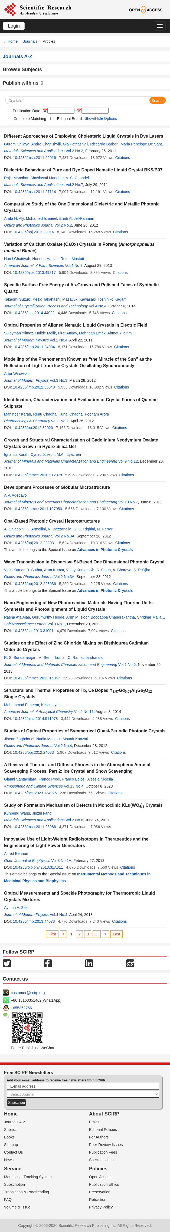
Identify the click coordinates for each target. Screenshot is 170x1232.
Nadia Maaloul (48, 739)
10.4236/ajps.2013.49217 (34, 272)
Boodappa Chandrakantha (113, 617)
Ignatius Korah (16, 454)
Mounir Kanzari (75, 739)
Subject (10, 1129)
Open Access (100, 1177)
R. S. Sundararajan (20, 657)
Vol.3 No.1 (56, 624)
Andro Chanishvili (46, 144)
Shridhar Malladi (150, 617)
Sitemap (11, 1145)
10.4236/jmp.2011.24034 (34, 347)
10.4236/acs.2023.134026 (35, 793)
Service (12, 1168)
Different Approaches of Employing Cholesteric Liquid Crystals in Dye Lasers (83, 136)
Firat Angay (67, 333)
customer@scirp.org (28, 993)
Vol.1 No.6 (127, 664)
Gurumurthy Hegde (48, 617)
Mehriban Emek (92, 333)
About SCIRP (104, 1114)
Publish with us (23, 83)
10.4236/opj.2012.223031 (34, 543)
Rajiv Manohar (16, 178)
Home (13, 41)
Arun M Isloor (77, 617)
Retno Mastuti (72, 259)
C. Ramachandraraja (85, 657)
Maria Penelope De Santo (142, 144)
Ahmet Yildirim (119, 333)
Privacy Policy (101, 1207)
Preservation (99, 1192)
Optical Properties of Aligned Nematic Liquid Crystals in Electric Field (75, 325)
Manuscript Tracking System (28, 1177)
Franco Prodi (49, 779)
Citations (122, 157)
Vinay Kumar (76, 570)
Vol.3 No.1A (61, 860)
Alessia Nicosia (100, 779)
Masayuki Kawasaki (79, 299)
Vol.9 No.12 (128, 461)
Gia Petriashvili (75, 144)
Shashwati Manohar (47, 178)
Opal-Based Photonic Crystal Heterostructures (52, 521)
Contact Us (13, 1152)
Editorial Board (69, 119)
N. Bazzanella (59, 529)
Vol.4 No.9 (74, 265)
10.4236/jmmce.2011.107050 (37, 509)
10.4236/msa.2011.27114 (34, 192)
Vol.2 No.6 (74, 820)
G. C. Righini (84, 529)
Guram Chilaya (16, 144)
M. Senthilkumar (52, 657)
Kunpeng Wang (17, 813)
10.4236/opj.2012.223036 (34, 584)
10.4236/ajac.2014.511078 (35, 718)
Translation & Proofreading (26, 1192)
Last (116, 934)
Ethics (94, 1122)
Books (9, 1137)
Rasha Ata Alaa (17, 617)
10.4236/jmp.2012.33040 (34, 387)
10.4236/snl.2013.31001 (33, 631)
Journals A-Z (14, 1122)
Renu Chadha (44, 414)
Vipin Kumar (14, 570)
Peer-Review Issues (106, 1145)
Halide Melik (45, 333)
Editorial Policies (103, 1129)
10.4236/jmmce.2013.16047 (36, 678)
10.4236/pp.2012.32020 (33, 428)
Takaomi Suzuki (17, 299)
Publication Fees (103, 1152)
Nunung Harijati (45, 259)
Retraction (97, 1199)
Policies (98, 1168)
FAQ (8, 1199)
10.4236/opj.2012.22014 (33, 232)
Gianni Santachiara (20, 779)
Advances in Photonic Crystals (105, 549)
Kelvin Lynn (51, 705)
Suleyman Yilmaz (18, 333)
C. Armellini (36, 529)
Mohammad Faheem (21, 705)
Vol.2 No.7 (74, 184)
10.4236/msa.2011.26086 (34, 827)
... (96, 934)
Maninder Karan (17, 414)
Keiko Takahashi (46, 299)
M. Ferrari (105, 529)
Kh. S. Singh (100, 570)
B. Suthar (34, 570)
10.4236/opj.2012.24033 (33, 752)
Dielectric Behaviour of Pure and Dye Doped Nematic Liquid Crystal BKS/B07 (83, 170)
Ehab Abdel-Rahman (76, 218)
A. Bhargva (122, 570)
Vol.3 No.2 (60, 421)
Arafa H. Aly (14, 218)
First (52, 934)
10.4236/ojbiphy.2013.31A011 (38, 867)
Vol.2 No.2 (74, 151)
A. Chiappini (14, 529)
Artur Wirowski (16, 373)
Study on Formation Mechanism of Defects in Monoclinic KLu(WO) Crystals (83, 805)
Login (14, 26)
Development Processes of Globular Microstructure (57, 487)
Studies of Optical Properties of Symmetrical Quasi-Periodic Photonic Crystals (85, 731)
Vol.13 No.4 (73, 786)
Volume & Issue (17, 1207)
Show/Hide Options (100, 118)
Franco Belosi (74, 779)
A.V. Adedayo (15, 495)
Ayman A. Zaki (16, 907)
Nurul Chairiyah (17, 259)
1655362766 (21, 1008)
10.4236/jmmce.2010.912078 (37, 475)
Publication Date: (26, 111)
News (9, 1160)
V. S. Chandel (77, 178)
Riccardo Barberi (104, 144)
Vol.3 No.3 (58, 380)
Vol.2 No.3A (64, 536)
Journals (30, 41)
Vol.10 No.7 (128, 502)
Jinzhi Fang (42, 813)
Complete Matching (30, 119)
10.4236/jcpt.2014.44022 (34, 313)
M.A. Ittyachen (69, 454)
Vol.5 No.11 (84, 711)
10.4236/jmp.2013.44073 (34, 921)
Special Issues (101, 1160)
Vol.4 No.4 (97, 306)
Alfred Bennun (16, 853)
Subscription (14, 1184)
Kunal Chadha (71, 414)
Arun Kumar (54, 570)
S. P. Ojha (141, 570)
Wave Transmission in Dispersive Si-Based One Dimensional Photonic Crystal (84, 562)
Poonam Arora (97, 414)
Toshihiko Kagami (113, 299)
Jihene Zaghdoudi (19, 739)
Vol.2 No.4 (58, 340)
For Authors (99, 1137)
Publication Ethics (104, 1184)
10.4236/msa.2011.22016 (34, 157)
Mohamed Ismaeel (41, 218)
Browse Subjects (25, 69)
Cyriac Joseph (43, 454)
